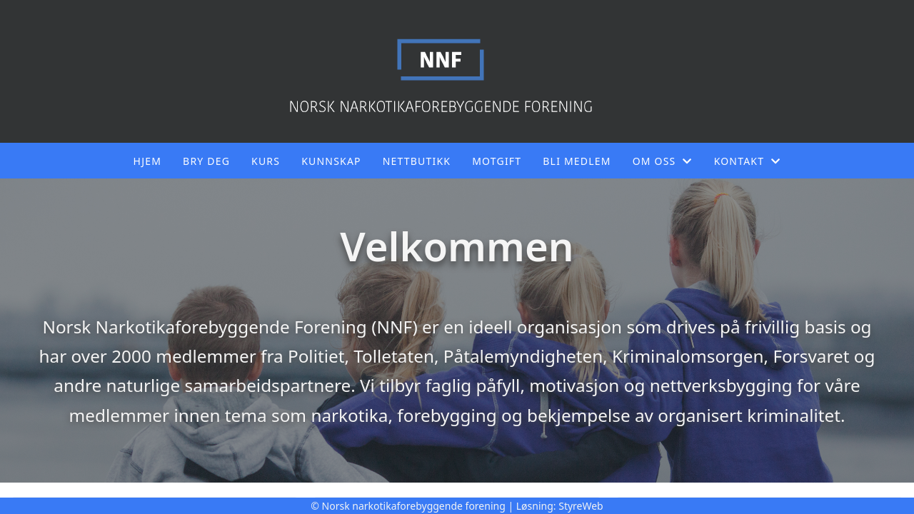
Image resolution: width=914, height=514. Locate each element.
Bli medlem (577, 161)
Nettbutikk (417, 161)
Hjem (147, 161)
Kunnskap (331, 161)
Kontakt (747, 161)
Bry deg (206, 161)
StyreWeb (580, 506)
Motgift (496, 161)
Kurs (265, 161)
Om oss (663, 161)
